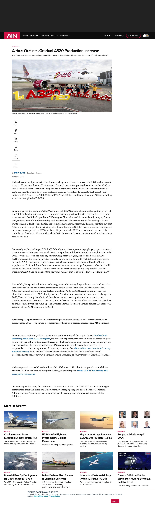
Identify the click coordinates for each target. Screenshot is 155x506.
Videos (96, 484)
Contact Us (128, 484)
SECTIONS (65, 36)
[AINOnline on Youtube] (9, 479)
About (127, 475)
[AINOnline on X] (13, 479)
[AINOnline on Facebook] (5, 479)
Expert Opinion (99, 478)
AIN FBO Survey (38, 475)
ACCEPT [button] (115, 501)
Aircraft (15, 46)
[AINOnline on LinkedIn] (17, 479)
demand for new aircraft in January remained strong (77, 319)
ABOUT (108, 36)
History (127, 481)
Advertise (129, 486)
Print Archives (98, 475)
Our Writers (129, 478)
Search (119, 36)
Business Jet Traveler (40, 484)
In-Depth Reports (99, 481)
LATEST (25, 36)
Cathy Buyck (32, 121)
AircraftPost (37, 481)
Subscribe (133, 36)
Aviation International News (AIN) (44, 478)
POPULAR (34, 36)
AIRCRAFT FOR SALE (49, 36)
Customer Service (69, 478)
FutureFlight (36, 486)
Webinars (97, 486)
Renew (65, 481)
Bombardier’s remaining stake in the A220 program (53, 306)
